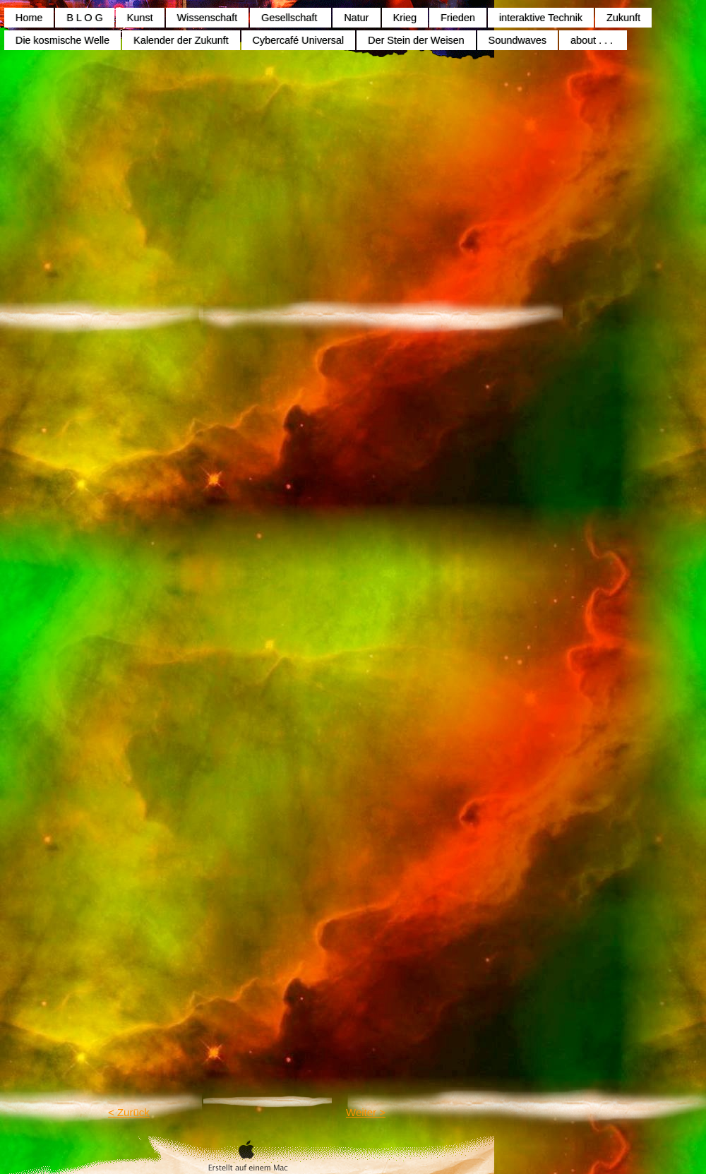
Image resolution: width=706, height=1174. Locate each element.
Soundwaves (517, 40)
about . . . (593, 40)
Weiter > (365, 1112)
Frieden (458, 17)
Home (29, 17)
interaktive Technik (540, 17)
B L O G (84, 17)
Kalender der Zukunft (180, 40)
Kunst (140, 17)
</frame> (418, 794)
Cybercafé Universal (299, 40)
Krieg (405, 17)
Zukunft (623, 17)
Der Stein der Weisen (416, 40)
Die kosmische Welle (62, 40)
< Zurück (129, 1112)
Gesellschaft (290, 17)
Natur (356, 17)
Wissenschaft (207, 17)
